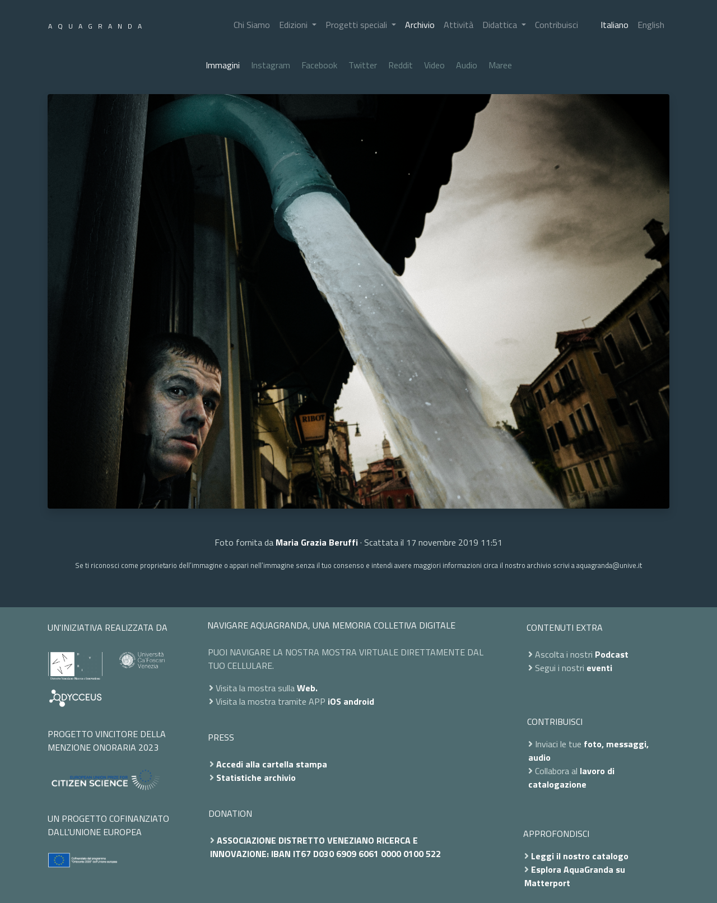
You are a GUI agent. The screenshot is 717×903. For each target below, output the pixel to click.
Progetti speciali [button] (357, 24)
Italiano (614, 24)
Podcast (611, 654)
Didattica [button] (500, 24)
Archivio (420, 24)
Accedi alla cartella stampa (271, 764)
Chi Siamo (252, 24)
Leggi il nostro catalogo (579, 856)
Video (434, 65)
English (650, 24)
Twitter (362, 65)
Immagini (223, 65)
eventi (599, 667)
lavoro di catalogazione (571, 777)
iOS (334, 701)
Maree (500, 65)
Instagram (270, 65)
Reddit (400, 65)
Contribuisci (556, 24)
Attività (458, 24)
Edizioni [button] (294, 24)
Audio (466, 65)
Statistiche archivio (256, 777)
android (358, 701)
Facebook (319, 65)
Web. (307, 688)
